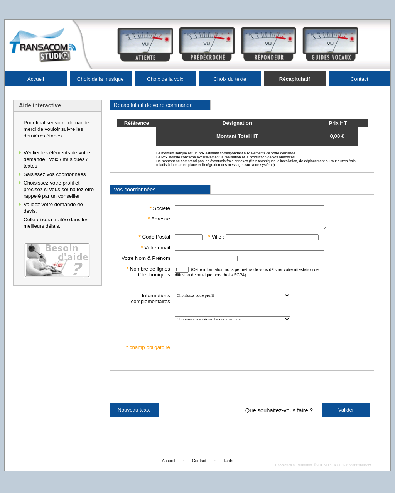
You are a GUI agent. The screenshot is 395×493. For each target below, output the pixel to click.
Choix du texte (229, 79)
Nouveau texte (134, 412)
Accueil (35, 79)
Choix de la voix (165, 79)
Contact (359, 79)
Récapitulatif (294, 79)
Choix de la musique (100, 79)
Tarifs (228, 463)
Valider (346, 412)
